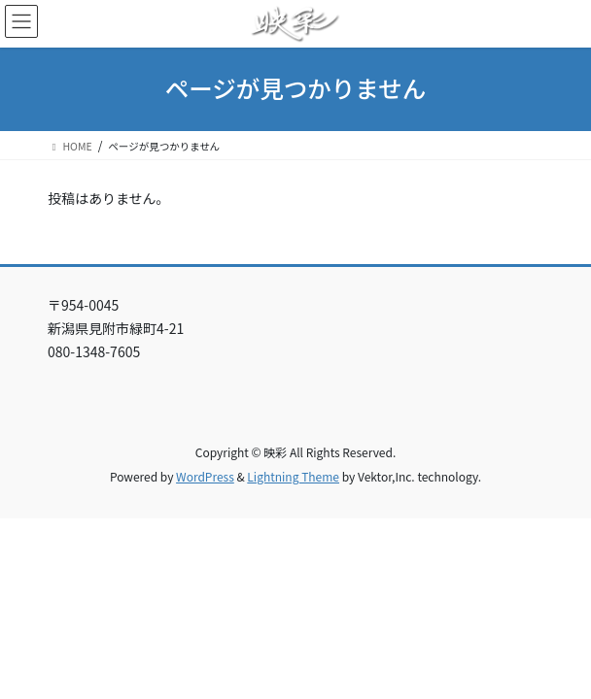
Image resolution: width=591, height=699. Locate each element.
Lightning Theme (293, 476)
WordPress (205, 476)
